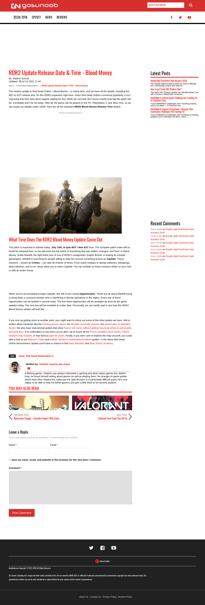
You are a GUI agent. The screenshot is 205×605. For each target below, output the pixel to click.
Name (13, 444)
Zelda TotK (20, 17)
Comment (15, 468)
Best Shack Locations (101, 343)
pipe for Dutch (56, 335)
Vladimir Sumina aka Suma (54, 364)
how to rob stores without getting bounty (85, 328)
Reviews (62, 17)
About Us (83, 597)
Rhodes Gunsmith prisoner (85, 324)
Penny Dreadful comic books (105, 331)
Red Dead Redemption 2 (27, 86)
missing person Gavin (54, 324)
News (48, 17)
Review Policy (125, 597)
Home (11, 86)
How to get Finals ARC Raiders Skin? (166, 89)
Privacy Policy (110, 597)
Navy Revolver (77, 343)
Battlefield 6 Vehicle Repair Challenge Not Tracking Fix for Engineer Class (174, 99)
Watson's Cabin (36, 339)
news (22, 356)
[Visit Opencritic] (102, 561)
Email (54, 444)
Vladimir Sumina (21, 78)
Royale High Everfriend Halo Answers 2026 (169, 80)
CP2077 (36, 17)
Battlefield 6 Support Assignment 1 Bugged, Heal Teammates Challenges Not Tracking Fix (172, 110)
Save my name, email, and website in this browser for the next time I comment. (56, 459)
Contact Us (95, 597)
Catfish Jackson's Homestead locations (71, 339)
